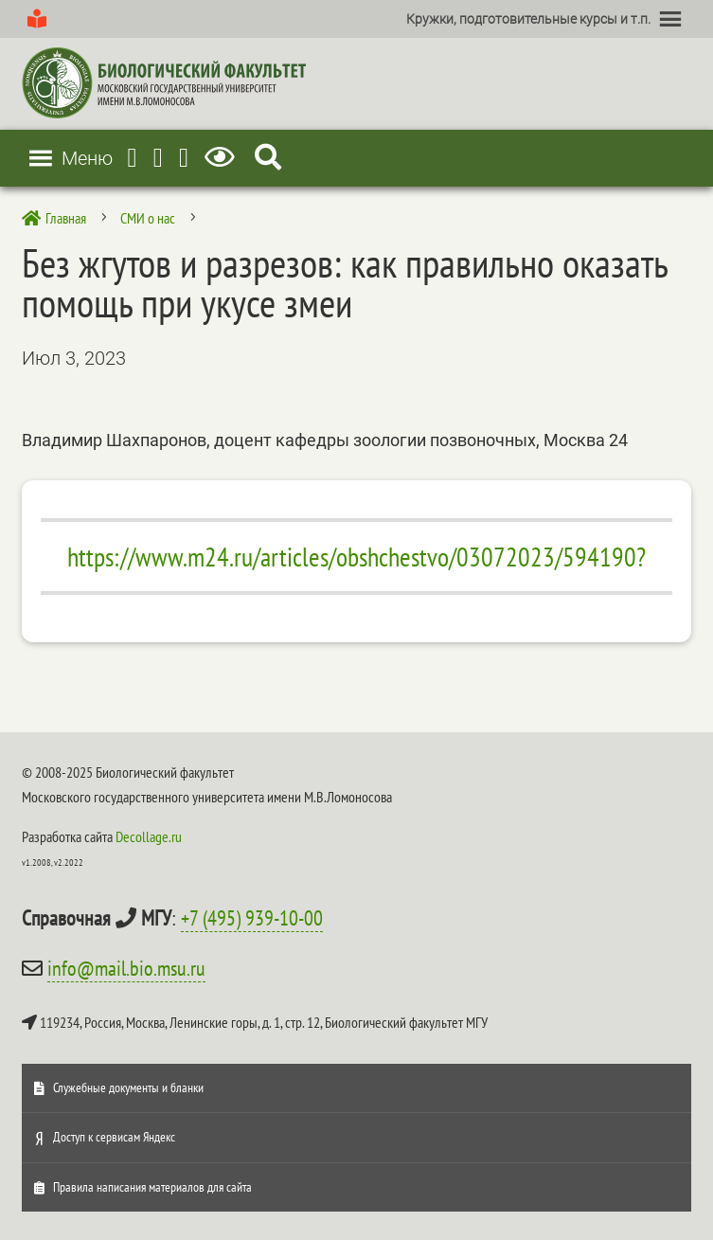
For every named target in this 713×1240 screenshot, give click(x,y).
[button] (528, 19)
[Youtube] (158, 157)
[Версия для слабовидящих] (223, 157)
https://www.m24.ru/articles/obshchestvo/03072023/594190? (356, 556)
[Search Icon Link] (268, 157)
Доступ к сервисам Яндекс (114, 1136)
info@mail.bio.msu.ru (126, 968)
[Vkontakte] (183, 157)
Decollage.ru (149, 836)
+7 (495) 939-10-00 (252, 918)
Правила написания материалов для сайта (152, 1186)
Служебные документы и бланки (128, 1087)
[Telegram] (132, 157)
